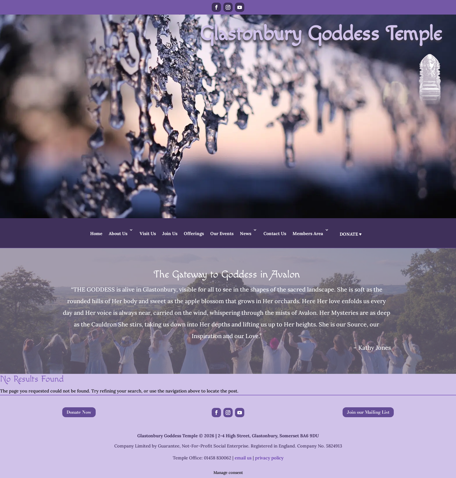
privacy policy (269, 458)
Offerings (194, 233)
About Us (118, 233)
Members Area (308, 233)
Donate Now (79, 412)
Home (96, 233)
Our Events (222, 233)
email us (243, 458)
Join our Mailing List (368, 412)
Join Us (169, 233)
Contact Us (274, 233)
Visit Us (148, 233)
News (245, 233)
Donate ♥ (351, 234)
